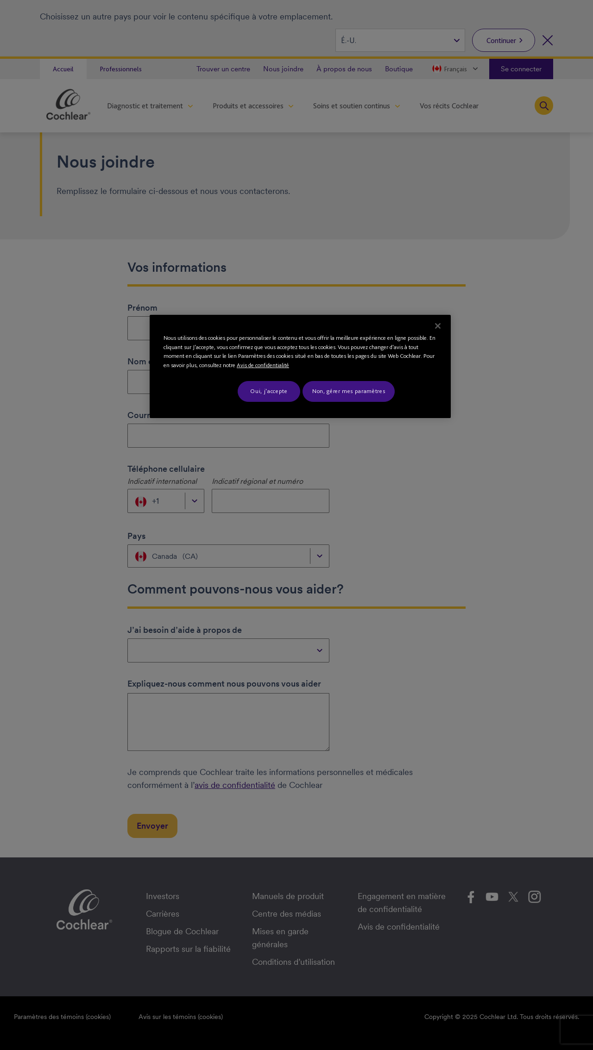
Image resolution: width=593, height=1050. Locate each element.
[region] (300, 366)
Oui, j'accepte (268, 391)
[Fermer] (438, 326)
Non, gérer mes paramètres (348, 391)
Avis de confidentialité (263, 365)
